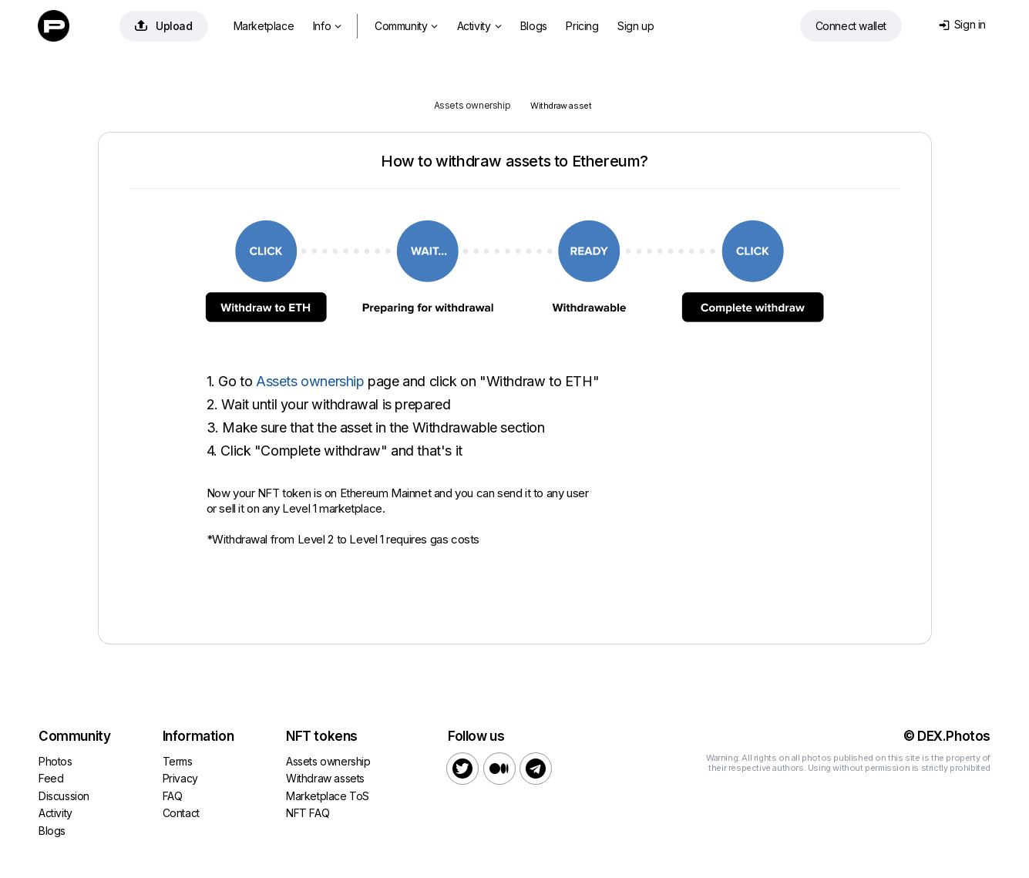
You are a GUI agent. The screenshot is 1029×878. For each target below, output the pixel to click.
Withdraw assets (325, 778)
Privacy (180, 778)
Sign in (962, 24)
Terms (178, 761)
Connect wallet (850, 25)
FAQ (173, 795)
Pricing (582, 25)
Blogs (533, 25)
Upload (164, 25)
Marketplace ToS (327, 795)
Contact (181, 812)
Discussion (64, 795)
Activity (479, 25)
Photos (55, 761)
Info (327, 25)
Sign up (635, 25)
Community (406, 25)
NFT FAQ (307, 812)
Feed (51, 778)
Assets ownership (472, 105)
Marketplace (264, 25)
